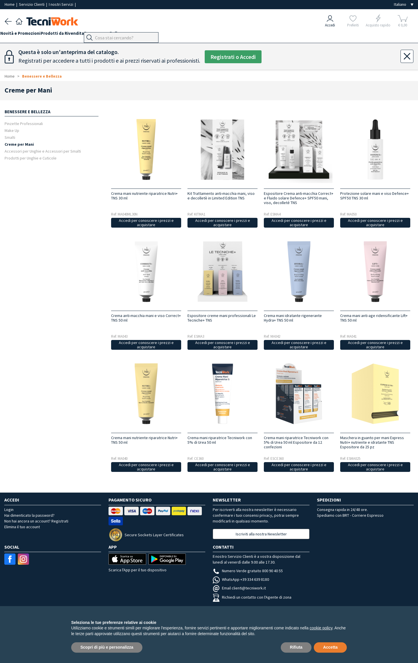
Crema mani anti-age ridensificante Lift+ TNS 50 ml (374, 317)
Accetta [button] (330, 647)
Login (8, 509)
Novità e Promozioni (25, 35)
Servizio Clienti (32, 4)
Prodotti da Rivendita (70, 35)
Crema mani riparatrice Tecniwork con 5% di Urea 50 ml (219, 440)
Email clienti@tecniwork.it (239, 588)
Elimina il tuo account (22, 526)
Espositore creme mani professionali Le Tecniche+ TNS (221, 317)
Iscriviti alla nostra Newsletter (261, 534)
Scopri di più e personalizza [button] (106, 647)
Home (10, 4)
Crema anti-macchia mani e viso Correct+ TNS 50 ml (146, 317)
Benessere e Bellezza (118, 35)
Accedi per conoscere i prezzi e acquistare (146, 222)
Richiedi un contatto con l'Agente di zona (252, 597)
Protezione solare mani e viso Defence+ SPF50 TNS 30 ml (374, 195)
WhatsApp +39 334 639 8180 (241, 579)
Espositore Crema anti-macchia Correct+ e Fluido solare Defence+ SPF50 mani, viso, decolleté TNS (298, 198)
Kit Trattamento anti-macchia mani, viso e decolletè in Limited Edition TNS (221, 195)
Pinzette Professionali (24, 123)
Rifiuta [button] (296, 647)
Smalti (10, 137)
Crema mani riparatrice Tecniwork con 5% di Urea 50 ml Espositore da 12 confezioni (296, 442)
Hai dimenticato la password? (29, 515)
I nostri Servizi (61, 4)
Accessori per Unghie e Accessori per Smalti (43, 151)
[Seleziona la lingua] (403, 4)
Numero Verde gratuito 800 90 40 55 (248, 570)
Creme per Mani (19, 144)
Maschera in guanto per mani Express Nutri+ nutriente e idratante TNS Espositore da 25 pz (372, 442)
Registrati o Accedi (233, 56)
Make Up (12, 130)
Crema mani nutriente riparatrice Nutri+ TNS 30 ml (144, 195)
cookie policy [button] (321, 628)
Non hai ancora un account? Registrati (36, 521)
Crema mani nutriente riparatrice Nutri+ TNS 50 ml (144, 440)
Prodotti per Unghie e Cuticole (31, 157)
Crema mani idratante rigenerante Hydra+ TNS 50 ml (293, 317)
